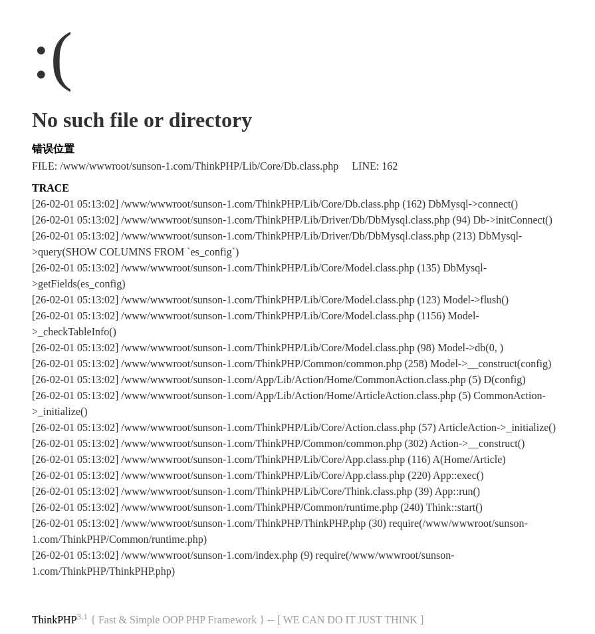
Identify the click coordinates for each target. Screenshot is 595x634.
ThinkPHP (54, 619)
